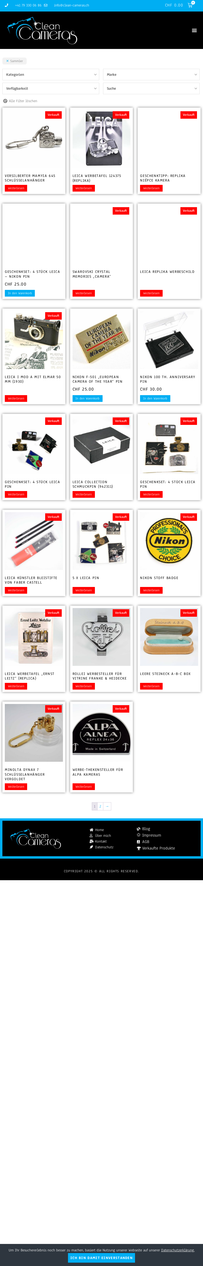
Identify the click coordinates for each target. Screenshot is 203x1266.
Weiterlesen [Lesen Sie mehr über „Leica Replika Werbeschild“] (151, 293)
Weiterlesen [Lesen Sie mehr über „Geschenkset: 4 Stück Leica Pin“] (16, 494)
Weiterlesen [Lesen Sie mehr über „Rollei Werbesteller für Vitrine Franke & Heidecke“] (83, 686)
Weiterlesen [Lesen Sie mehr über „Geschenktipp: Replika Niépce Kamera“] (151, 188)
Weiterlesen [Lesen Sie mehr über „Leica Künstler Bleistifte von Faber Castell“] (16, 590)
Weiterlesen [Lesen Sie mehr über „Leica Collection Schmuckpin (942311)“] (83, 494)
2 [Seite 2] (100, 806)
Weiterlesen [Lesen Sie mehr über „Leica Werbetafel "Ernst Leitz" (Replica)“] (16, 686)
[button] (194, 30)
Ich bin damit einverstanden (101, 1257)
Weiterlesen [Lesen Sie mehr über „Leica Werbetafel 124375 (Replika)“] (83, 188)
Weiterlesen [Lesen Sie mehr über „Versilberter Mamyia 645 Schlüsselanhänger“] (16, 188)
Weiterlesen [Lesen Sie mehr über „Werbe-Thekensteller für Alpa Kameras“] (83, 787)
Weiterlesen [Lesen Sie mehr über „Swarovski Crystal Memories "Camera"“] (83, 293)
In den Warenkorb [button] (20, 293)
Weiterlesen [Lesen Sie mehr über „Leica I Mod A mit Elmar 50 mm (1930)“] (16, 398)
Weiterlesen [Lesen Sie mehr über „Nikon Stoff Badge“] (151, 590)
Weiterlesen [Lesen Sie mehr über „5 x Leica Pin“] (83, 590)
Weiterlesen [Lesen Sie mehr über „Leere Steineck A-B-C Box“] (151, 686)
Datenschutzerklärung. (178, 1250)
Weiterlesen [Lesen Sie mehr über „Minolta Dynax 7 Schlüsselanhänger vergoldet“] (16, 787)
